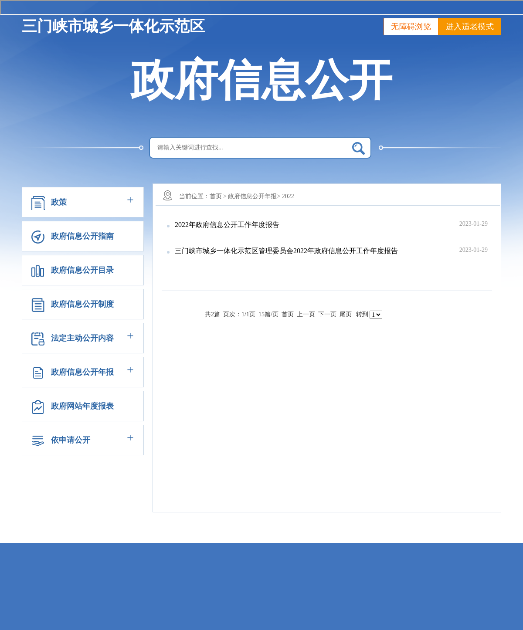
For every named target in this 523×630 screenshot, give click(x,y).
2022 (288, 196)
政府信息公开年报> (254, 196)
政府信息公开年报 (82, 372)
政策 (59, 202)
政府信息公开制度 (82, 304)
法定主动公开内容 (82, 338)
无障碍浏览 (411, 26)
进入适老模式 (470, 26)
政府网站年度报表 (82, 406)
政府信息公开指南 (82, 236)
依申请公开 (70, 440)
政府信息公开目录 (82, 270)
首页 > (218, 196)
